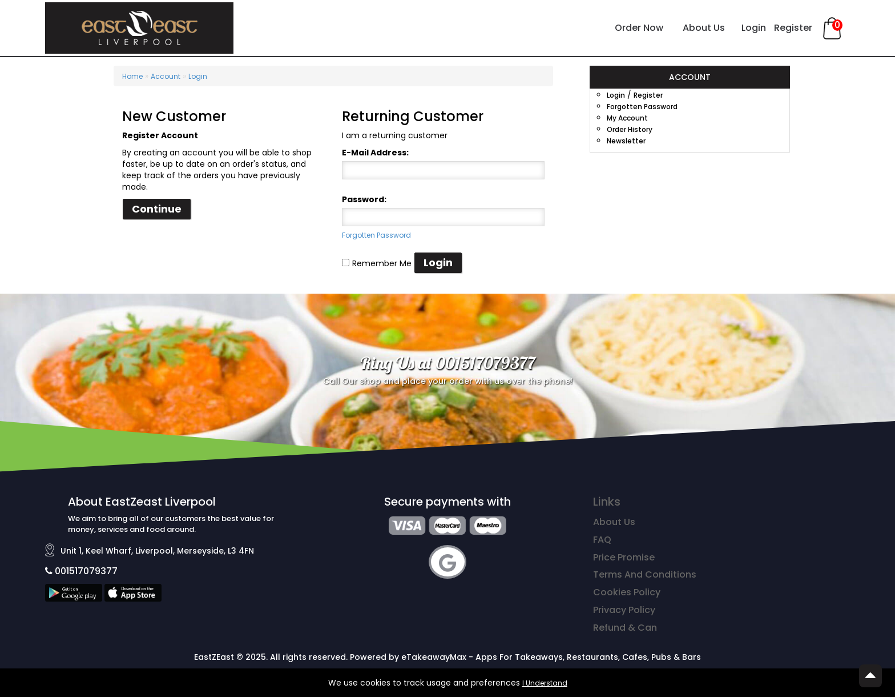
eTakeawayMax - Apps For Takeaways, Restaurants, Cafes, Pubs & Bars (551, 657)
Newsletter (626, 141)
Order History (629, 129)
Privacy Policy (624, 609)
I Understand (544, 683)
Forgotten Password (376, 235)
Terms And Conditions (644, 574)
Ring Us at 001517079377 (447, 363)
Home (132, 76)
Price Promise (624, 557)
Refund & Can (625, 627)
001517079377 (81, 571)
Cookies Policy (626, 592)
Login (753, 27)
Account (165, 76)
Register (793, 27)
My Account (627, 118)
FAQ (602, 539)
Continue (157, 209)
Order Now (639, 27)
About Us (704, 27)
